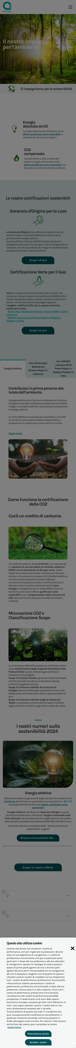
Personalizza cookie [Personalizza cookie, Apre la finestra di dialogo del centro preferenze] (37, 1035)
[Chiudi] (72, 950)
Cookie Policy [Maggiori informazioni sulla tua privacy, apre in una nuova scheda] (14, 1029)
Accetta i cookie (38, 1044)
